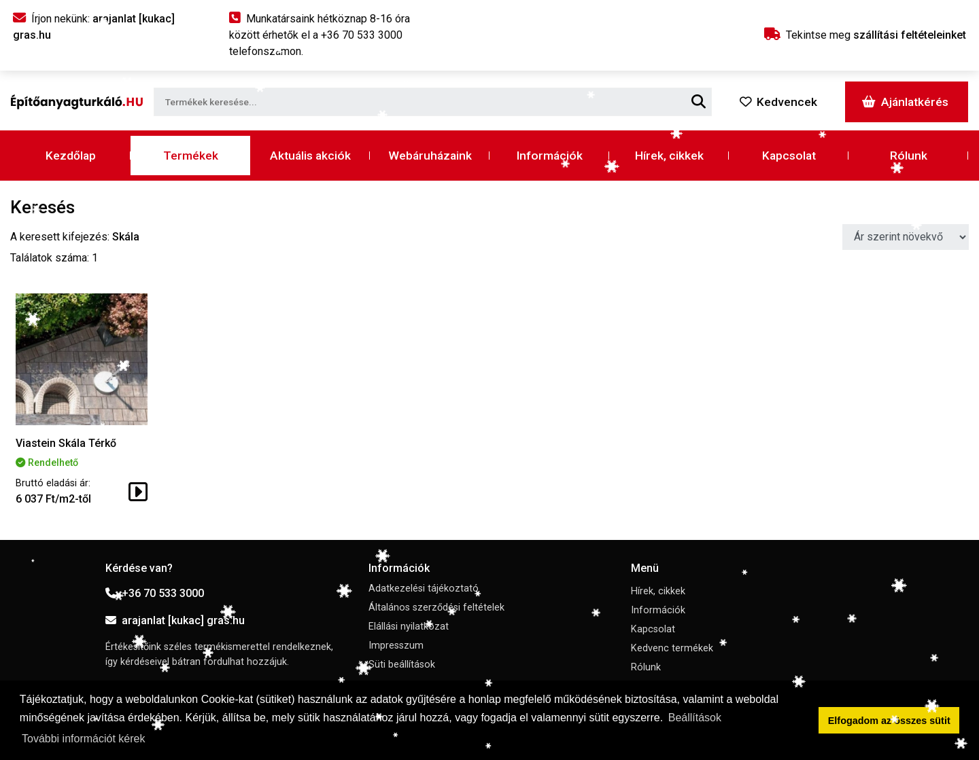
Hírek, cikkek (669, 155)
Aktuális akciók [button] (310, 155)
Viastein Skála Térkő (66, 443)
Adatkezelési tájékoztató (423, 588)
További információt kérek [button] (83, 738)
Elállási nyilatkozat (408, 626)
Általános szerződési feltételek (436, 607)
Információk (550, 155)
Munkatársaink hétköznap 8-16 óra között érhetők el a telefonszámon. (319, 35)
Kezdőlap (71, 155)
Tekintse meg (865, 35)
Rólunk (908, 155)
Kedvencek (778, 102)
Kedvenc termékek (672, 648)
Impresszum (396, 645)
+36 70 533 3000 (154, 593)
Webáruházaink (430, 155)
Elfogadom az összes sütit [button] (889, 720)
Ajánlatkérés (905, 102)
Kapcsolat (789, 155)
